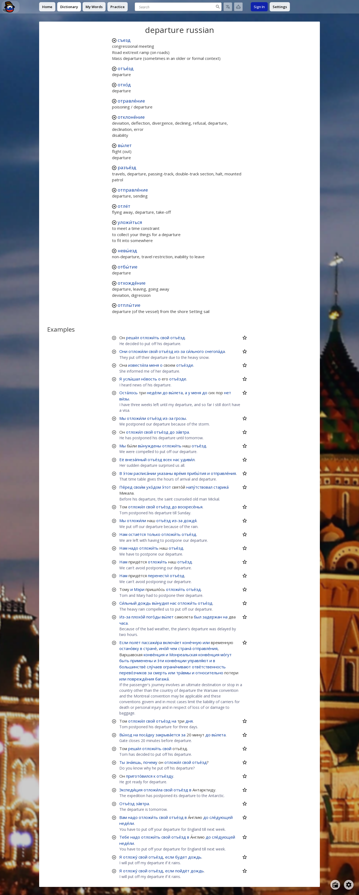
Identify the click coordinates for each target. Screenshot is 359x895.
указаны (165, 473)
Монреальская (183, 654)
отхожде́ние (131, 283)
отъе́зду (165, 776)
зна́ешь (133, 762)
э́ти (160, 660)
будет (181, 857)
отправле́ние (133, 190)
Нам (123, 534)
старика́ (221, 487)
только (153, 534)
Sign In (259, 6)
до (165, 392)
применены (141, 660)
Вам (123, 817)
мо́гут (226, 654)
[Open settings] (349, 885)
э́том (128, 473)
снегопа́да (215, 351)
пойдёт (182, 870)
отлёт (124, 206)
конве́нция (154, 654)
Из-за (124, 617)
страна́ (184, 648)
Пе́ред (126, 487)
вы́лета (176, 392)
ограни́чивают (177, 666)
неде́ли (154, 392)
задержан (212, 617)
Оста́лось (128, 392)
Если (123, 642)
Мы (122, 418)
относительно (209, 672)
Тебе (124, 837)
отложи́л (134, 432)
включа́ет (172, 642)
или (206, 642)
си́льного (195, 351)
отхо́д (124, 84)
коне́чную (192, 642)
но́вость (149, 379)
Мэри (139, 589)
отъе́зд (126, 68)
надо (133, 548)
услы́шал (131, 379)
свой (164, 337)
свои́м (139, 487)
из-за (179, 351)
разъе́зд (127, 167)
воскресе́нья (190, 506)
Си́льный (128, 603)
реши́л (132, 337)
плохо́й (138, 617)
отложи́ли (138, 351)
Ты (122, 762)
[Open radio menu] (335, 885)
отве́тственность (209, 666)
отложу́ (130, 857)
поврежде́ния (140, 679)
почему (150, 762)
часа (123, 623)
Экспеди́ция (131, 789)
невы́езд (127, 250)
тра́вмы (183, 672)
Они (123, 351)
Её (121, 459)
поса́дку (146, 734)
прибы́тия (196, 473)
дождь (144, 603)
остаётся (137, 534)
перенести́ (158, 575)
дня (189, 721)
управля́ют (198, 660)
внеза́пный (136, 459)
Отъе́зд (127, 803)
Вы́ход (125, 734)
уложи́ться (130, 222)
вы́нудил (160, 603)
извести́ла (138, 365)
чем (173, 648)
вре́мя (180, 473)
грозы (180, 418)
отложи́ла (153, 789)
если (169, 857)
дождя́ (190, 520)
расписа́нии (145, 473)
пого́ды (153, 617)
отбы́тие (127, 267)
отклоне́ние (131, 117)
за (150, 672)
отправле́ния (223, 473)
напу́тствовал (199, 487)
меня (154, 365)
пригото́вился (139, 776)
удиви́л (188, 459)
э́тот (166, 487)
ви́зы (124, 398)
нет (227, 392)
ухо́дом (153, 487)
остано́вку (129, 648)
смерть (160, 672)
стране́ (150, 648)
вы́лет (125, 145)
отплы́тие (129, 305)
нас (176, 459)
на (225, 617)
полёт (135, 642)
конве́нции (176, 660)
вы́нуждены (149, 445)
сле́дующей (221, 817)
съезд (124, 40)
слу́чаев (154, 666)
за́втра (182, 432)
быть (124, 660)
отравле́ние (131, 101)
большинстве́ (132, 666)
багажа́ (162, 679)
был (197, 617)
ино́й (164, 648)
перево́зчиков (133, 672)
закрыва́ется (167, 734)
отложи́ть (149, 337)
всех (167, 459)
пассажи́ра (152, 642)
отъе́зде (184, 365)
